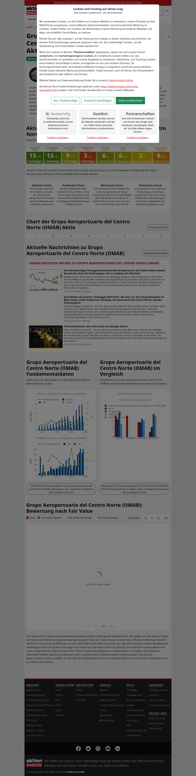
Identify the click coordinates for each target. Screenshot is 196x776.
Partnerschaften (140, 113)
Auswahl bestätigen (98, 100)
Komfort (100, 113)
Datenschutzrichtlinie (121, 80)
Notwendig (60, 113)
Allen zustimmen (131, 100)
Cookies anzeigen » (58, 137)
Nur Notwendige (65, 100)
